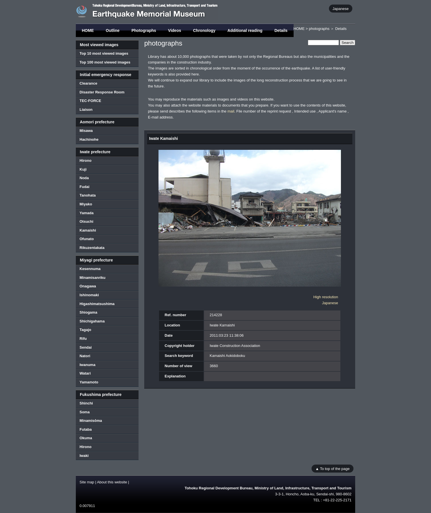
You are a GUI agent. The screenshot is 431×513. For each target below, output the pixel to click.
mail (230, 111)
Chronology (204, 30)
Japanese (341, 8)
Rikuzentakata (92, 248)
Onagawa (88, 286)
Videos (174, 30)
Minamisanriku (92, 277)
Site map (87, 482)
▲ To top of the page (332, 468)
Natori (85, 356)
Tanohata (88, 195)
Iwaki (84, 455)
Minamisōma (91, 420)
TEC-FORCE (90, 101)
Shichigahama (92, 321)
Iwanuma (87, 365)
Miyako (86, 204)
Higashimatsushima (97, 304)
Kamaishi (88, 230)
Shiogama (88, 312)
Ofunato (87, 239)
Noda (84, 178)
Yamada (86, 213)
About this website (112, 482)
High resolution (325, 297)
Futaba (86, 429)
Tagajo (85, 330)
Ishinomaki (89, 295)
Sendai (86, 347)
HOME (88, 30)
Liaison (86, 109)
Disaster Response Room (102, 92)
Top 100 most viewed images (105, 62)
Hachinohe (89, 139)
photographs (319, 28)
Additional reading (245, 30)
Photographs (143, 30)
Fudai (85, 187)
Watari (85, 373)
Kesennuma (90, 269)
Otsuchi (86, 221)
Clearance (88, 83)
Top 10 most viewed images (104, 53)
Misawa (86, 130)
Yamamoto (89, 382)
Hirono (86, 160)
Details (281, 30)
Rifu (83, 338)
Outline (112, 30)
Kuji (83, 169)
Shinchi (86, 403)
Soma (85, 412)
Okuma (86, 438)
